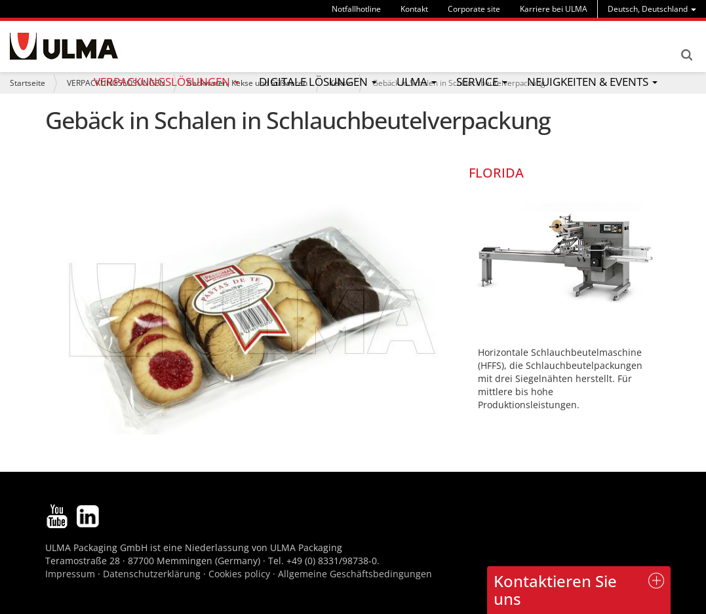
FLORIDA (496, 173)
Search (686, 55)
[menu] (652, 8)
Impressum (70, 573)
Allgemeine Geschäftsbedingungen (355, 573)
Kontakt (414, 8)
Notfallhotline (356, 8)
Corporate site (474, 8)
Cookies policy (239, 573)
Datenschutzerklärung (153, 573)
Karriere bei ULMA (553, 8)
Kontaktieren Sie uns (555, 589)
